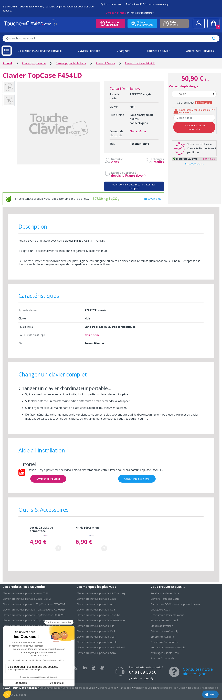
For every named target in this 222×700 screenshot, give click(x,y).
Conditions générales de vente (79, 687)
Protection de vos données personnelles (154, 687)
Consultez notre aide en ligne (198, 671)
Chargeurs (123, 51)
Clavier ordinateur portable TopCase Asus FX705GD (34, 609)
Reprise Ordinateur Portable (168, 647)
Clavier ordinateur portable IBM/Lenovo (101, 620)
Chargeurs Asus (160, 609)
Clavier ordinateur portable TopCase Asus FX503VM (34, 604)
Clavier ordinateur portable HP (95, 625)
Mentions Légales (107, 687)
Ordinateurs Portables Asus (167, 615)
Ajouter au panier (58, 548)
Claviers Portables (89, 51)
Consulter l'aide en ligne (137, 478)
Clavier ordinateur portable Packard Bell (101, 647)
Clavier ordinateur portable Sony (96, 652)
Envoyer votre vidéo (48, 478)
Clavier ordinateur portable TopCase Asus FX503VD (34, 615)
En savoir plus (152, 199)
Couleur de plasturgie (183, 86)
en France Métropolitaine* (130, 12)
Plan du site (125, 687)
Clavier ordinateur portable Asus (96, 598)
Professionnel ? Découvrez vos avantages (148, 4)
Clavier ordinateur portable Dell (96, 609)
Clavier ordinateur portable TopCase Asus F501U (32, 620)
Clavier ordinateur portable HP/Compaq (101, 593)
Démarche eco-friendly (164, 631)
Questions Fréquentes (164, 642)
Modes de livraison (162, 625)
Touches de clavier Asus (165, 593)
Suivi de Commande (162, 658)
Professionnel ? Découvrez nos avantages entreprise (134, 186)
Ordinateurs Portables (200, 51)
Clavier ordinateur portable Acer (96, 604)
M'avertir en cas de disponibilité (194, 127)
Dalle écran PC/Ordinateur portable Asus (175, 604)
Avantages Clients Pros (164, 652)
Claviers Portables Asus (165, 598)
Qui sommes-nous (111, 4)
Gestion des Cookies (190, 687)
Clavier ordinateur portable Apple (97, 642)
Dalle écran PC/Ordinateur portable (39, 51)
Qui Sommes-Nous (49, 687)
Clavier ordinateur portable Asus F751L (26, 593)
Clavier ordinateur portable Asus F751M (27, 598)
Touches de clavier (158, 51)
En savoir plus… (194, 163)
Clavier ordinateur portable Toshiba (98, 615)
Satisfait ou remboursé (164, 620)
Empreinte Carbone (163, 636)
